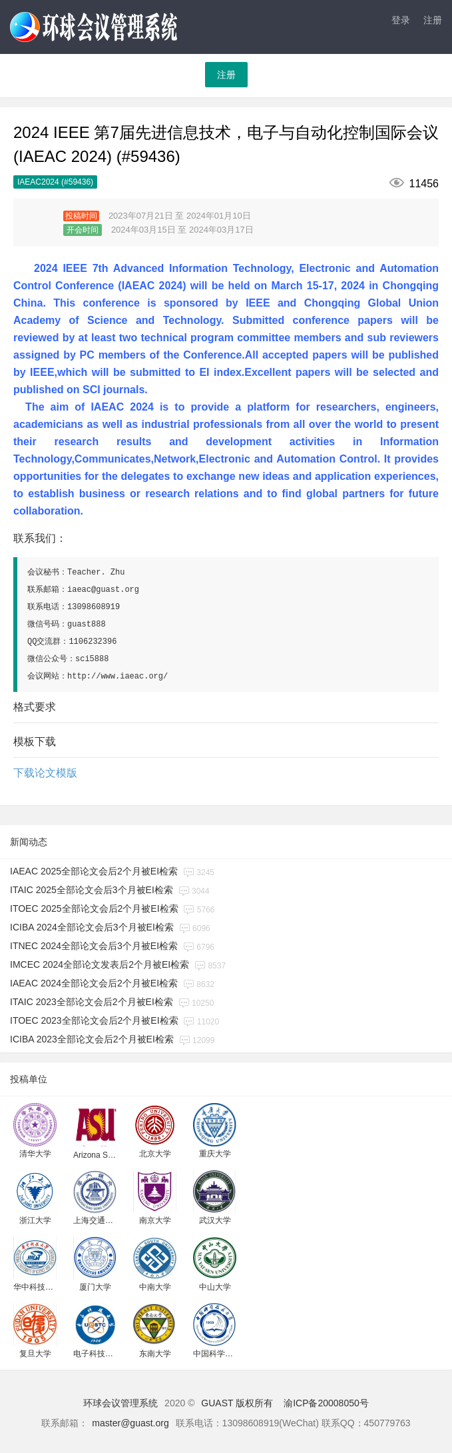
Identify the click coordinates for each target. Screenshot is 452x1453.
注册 (432, 20)
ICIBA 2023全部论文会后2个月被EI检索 (92, 1039)
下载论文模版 (45, 772)
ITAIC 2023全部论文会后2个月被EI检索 (91, 1001)
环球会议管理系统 (120, 1403)
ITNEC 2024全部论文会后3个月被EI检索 (94, 945)
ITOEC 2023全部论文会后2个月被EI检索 (94, 1020)
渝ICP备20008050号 (326, 1403)
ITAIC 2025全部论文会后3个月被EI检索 (91, 889)
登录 (400, 20)
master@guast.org (130, 1423)
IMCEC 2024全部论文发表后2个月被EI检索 (99, 964)
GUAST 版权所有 (237, 1403)
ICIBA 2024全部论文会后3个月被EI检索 (92, 927)
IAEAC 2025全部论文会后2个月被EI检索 (94, 871)
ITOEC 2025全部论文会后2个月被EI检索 (94, 908)
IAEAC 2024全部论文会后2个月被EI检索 (94, 983)
